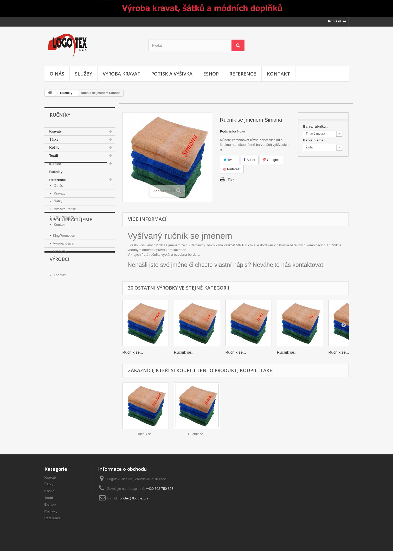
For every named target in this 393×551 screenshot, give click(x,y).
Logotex (59, 335)
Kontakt (278, 74)
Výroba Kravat (63, 294)
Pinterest (232, 169)
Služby (83, 74)
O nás (57, 74)
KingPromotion (64, 286)
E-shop (55, 164)
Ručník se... (133, 352)
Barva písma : (314, 140)
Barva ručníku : (315, 126)
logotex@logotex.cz (134, 498)
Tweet (229, 160)
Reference (242, 74)
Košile (54, 147)
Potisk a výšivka (171, 74)
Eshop (211, 74)
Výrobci (59, 321)
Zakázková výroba (67, 245)
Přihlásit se (337, 21)
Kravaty (55, 131)
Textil (53, 156)
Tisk (231, 179)
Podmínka (228, 131)
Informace (64, 200)
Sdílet (249, 160)
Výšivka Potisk (64, 237)
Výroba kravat (121, 74)
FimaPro (59, 302)
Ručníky (66, 93)
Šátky (54, 139)
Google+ (271, 160)
